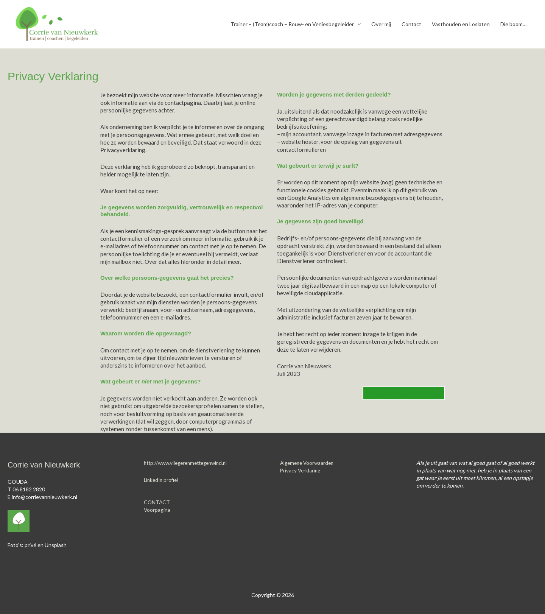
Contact (411, 24)
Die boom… (513, 24)
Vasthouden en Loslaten (461, 24)
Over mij (381, 24)
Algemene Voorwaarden (308, 463)
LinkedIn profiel (162, 480)
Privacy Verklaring (301, 470)
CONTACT (157, 502)
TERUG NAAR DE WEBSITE (402, 393)
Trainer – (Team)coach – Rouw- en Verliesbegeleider (292, 24)
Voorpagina (157, 509)
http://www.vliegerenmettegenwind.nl (189, 463)
